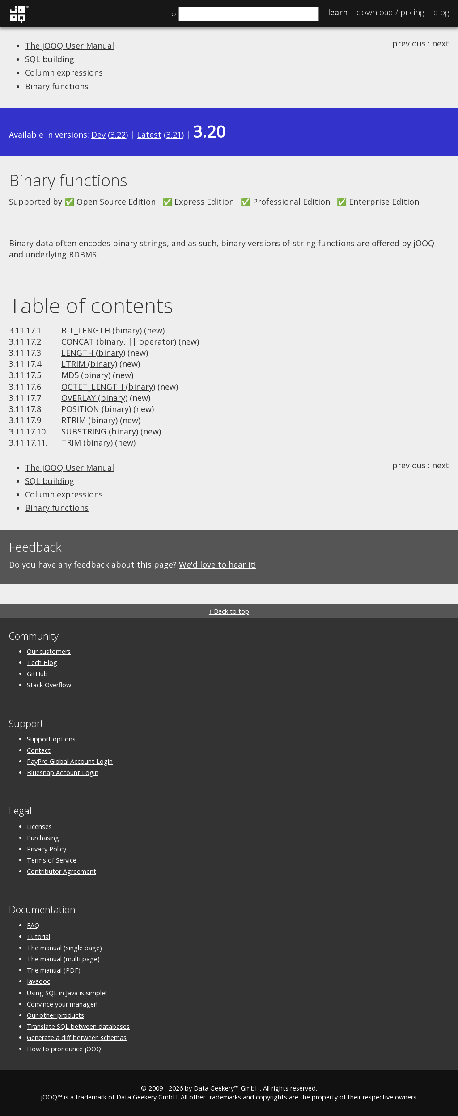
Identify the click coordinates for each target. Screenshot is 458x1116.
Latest (149, 134)
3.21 (174, 134)
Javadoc (38, 981)
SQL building (49, 59)
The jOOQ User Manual (69, 45)
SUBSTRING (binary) (99, 431)
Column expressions (64, 72)
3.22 (118, 134)
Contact (39, 750)
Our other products (55, 1015)
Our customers (49, 651)
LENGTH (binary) (93, 352)
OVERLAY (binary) (94, 397)
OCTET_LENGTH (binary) (108, 386)
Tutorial (38, 936)
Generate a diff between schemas (77, 1037)
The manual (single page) (64, 947)
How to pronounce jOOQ (64, 1048)
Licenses (39, 826)
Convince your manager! (62, 1004)
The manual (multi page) (63, 959)
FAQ (33, 925)
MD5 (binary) (85, 375)
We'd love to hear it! (217, 564)
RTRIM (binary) (89, 420)
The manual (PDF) (54, 970)
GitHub (37, 674)
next (440, 43)
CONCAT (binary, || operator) (118, 341)
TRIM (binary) (87, 442)
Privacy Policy (46, 849)
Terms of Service (51, 860)
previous (409, 43)
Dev (98, 134)
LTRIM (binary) (89, 363)
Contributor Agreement (61, 871)
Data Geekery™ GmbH (227, 1088)
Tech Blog (42, 662)
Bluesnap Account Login (62, 772)
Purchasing (43, 838)
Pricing (390, 12)
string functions (324, 243)
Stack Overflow (49, 685)
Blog (441, 12)
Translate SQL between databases (78, 1026)
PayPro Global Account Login (70, 761)
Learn (338, 12)
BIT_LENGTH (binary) (101, 330)
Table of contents (91, 305)
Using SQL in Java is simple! (66, 993)
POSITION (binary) (96, 409)
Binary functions (57, 86)
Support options (51, 739)
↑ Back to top (229, 611)
